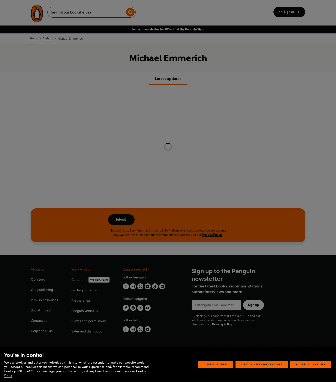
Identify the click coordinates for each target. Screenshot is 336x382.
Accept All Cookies (310, 364)
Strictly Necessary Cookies (261, 364)
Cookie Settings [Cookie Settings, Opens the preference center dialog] (216, 364)
